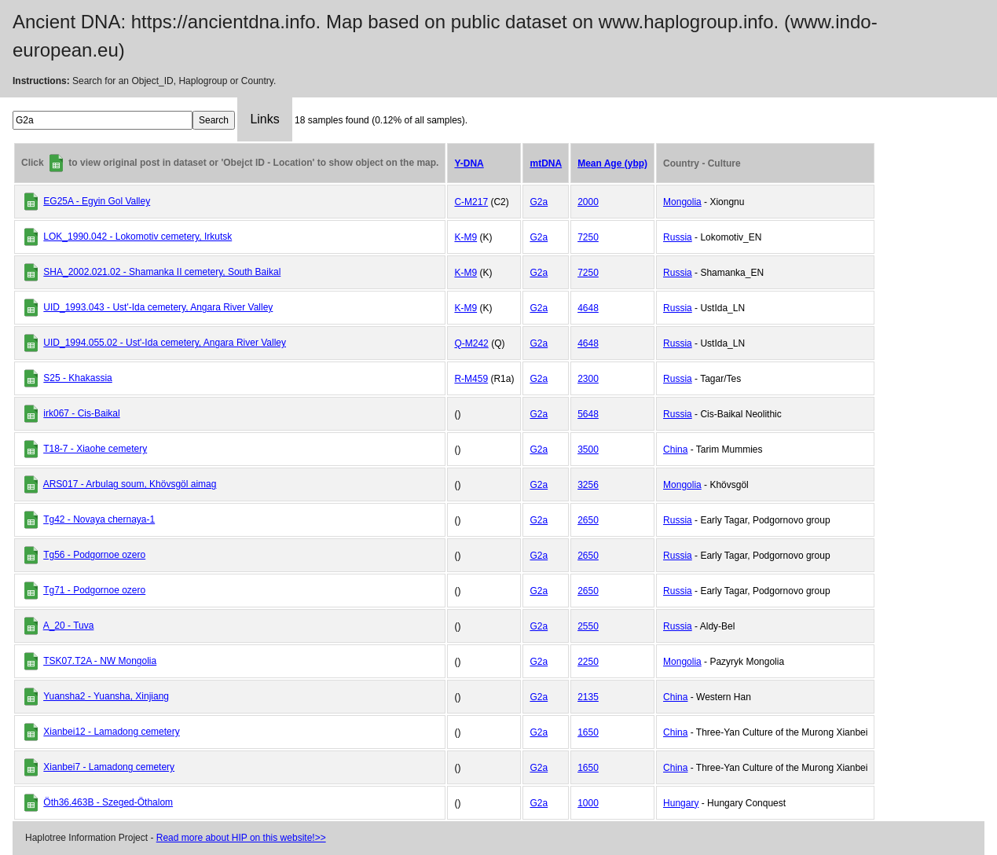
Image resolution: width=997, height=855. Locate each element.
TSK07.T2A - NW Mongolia (99, 660)
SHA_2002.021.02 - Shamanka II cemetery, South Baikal (161, 271)
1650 (588, 732)
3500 (588, 449)
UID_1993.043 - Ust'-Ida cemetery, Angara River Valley (158, 307)
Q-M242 (471, 343)
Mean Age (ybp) (612, 163)
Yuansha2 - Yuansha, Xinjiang (106, 696)
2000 (588, 201)
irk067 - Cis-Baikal (81, 413)
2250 (588, 661)
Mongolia (682, 201)
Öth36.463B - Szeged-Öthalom (108, 802)
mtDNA (546, 163)
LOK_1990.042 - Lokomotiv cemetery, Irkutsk (137, 236)
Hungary (680, 803)
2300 (588, 378)
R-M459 (471, 378)
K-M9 (465, 237)
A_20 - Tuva (68, 625)
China (675, 449)
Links (264, 119)
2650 (588, 520)
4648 (588, 308)
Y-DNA (468, 163)
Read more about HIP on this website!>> (241, 837)
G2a (539, 201)
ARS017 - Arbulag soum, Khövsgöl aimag (130, 484)
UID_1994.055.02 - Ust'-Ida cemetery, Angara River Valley (164, 342)
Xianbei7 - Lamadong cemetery (108, 766)
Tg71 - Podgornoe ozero (94, 590)
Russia (677, 237)
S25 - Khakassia (77, 377)
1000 (588, 803)
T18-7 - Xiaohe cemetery (95, 448)
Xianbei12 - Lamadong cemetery (111, 731)
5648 (588, 414)
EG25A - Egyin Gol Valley (96, 201)
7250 (588, 237)
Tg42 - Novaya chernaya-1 (99, 519)
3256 (588, 484)
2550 (588, 626)
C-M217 (471, 201)
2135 (588, 697)
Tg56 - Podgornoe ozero (94, 554)
